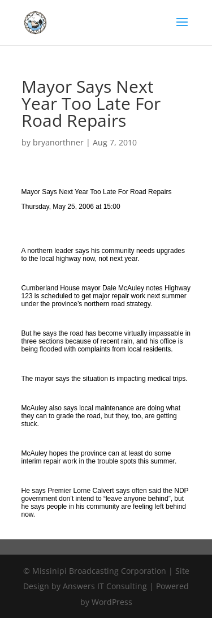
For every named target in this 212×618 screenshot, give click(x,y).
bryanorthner (58, 142)
